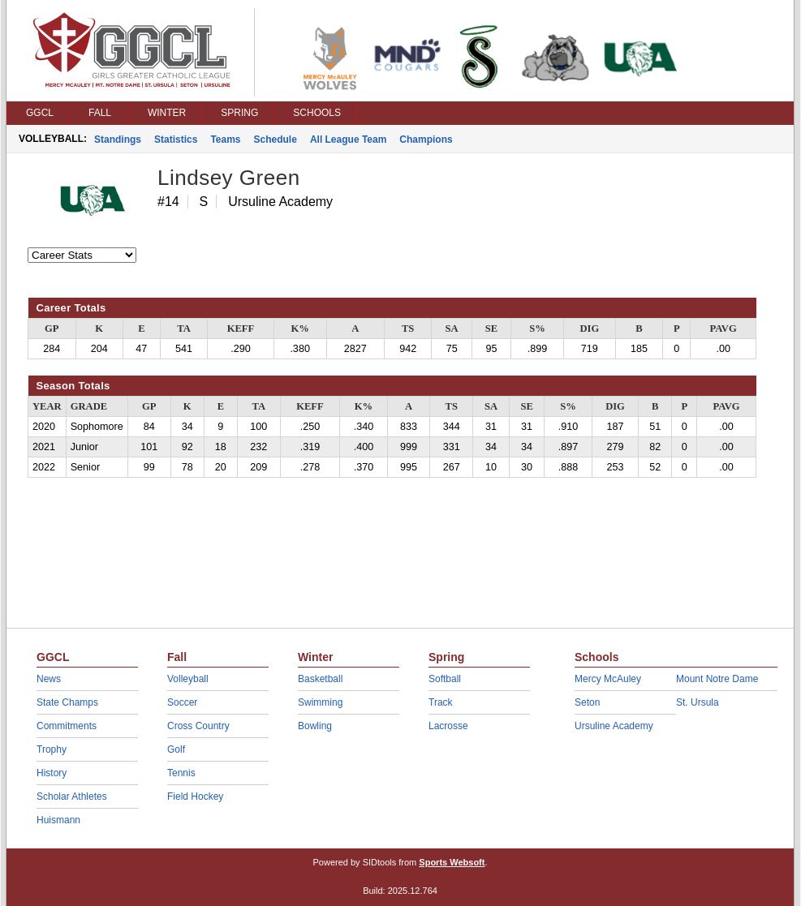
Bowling (315, 726)
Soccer (182, 702)
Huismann (58, 820)
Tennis (181, 773)
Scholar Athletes (72, 796)
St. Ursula (697, 702)
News (49, 679)
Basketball (320, 679)
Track (440, 702)
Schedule (275, 139)
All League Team (348, 139)
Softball (444, 679)
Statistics (175, 139)
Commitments (67, 726)
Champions (425, 139)
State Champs (67, 702)
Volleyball (188, 679)
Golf (176, 749)
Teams (225, 139)
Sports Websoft (451, 862)
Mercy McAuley (608, 679)
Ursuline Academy (614, 726)
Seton (587, 702)
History (52, 773)
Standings (117, 139)
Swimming (320, 702)
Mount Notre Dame (717, 679)
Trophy (52, 749)
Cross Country (198, 726)
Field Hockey (195, 796)
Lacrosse (448, 726)
